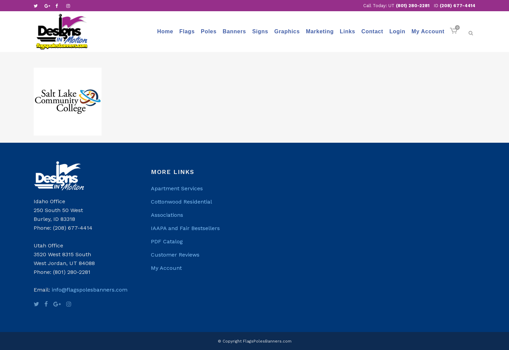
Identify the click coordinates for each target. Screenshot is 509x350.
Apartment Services (177, 188)
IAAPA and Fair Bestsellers (185, 228)
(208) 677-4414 (457, 5)
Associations (167, 215)
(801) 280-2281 (412, 5)
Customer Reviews (175, 254)
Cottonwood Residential (181, 201)
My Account (166, 268)
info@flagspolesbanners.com (89, 289)
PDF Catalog (167, 241)
